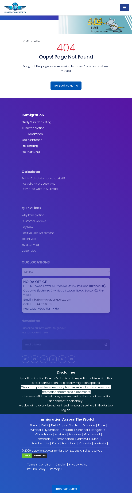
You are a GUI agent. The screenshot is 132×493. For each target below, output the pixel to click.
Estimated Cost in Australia (40, 191)
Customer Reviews (34, 223)
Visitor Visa (29, 252)
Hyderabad (52, 430)
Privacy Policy (78, 465)
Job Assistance (32, 140)
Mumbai (35, 430)
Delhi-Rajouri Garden (65, 425)
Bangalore (98, 430)
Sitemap (54, 469)
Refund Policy (36, 469)
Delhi (44, 425)
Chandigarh (43, 434)
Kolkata (68, 430)
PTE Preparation (32, 134)
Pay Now (27, 229)
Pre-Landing (30, 146)
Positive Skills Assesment (38, 235)
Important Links (66, 489)
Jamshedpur (44, 439)
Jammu (82, 439)
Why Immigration (33, 217)
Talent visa (29, 241)
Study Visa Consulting (36, 122)
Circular (61, 465)
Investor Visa (30, 246)
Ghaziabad (92, 434)
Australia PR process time (38, 185)
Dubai (95, 439)
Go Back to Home (66, 86)
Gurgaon (89, 425)
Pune (101, 425)
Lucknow (75, 434)
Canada (85, 443)
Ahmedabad (65, 439)
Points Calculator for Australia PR (43, 180)
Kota (55, 443)
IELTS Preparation (33, 128)
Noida (34, 425)
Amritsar (60, 434)
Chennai (82, 430)
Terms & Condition (39, 465)
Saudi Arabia (40, 443)
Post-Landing (31, 152)
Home (26, 41)
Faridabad (69, 443)
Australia (100, 443)
